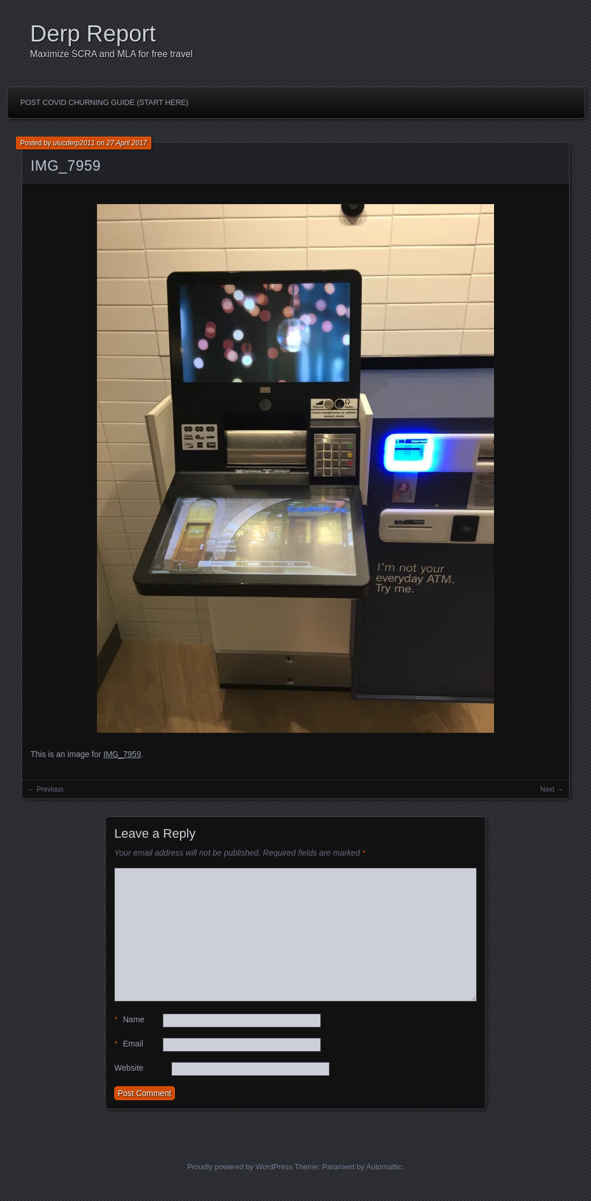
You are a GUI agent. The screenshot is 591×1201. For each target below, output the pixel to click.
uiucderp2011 (74, 143)
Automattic (384, 1166)
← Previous (45, 789)
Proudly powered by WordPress (240, 1166)
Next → (551, 789)
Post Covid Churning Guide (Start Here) (104, 102)
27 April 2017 (126, 143)
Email (128, 1044)
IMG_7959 (66, 165)
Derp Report (93, 33)
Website (128, 1067)
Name (129, 1020)
